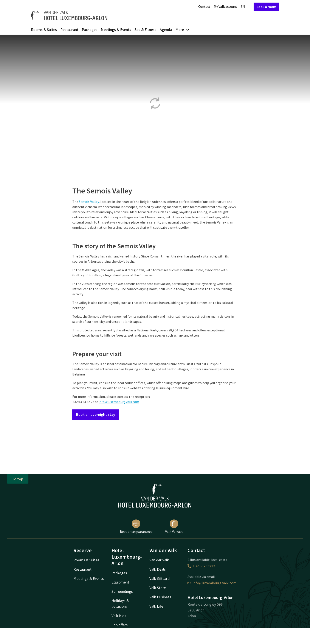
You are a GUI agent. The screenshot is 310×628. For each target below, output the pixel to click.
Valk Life (156, 606)
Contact (204, 6)
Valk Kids (119, 615)
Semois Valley (89, 201)
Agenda (166, 29)
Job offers (120, 624)
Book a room (266, 7)
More (182, 29)
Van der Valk (159, 560)
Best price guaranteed (136, 526)
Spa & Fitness (145, 29)
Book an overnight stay (95, 414)
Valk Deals (157, 569)
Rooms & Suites (44, 29)
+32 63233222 (201, 566)
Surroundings (122, 591)
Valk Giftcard (159, 578)
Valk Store (157, 587)
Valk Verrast (174, 526)
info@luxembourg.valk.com (119, 402)
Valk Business (160, 596)
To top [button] (17, 478)
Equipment (120, 582)
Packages (89, 29)
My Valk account (225, 6)
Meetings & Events (116, 29)
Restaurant (69, 29)
